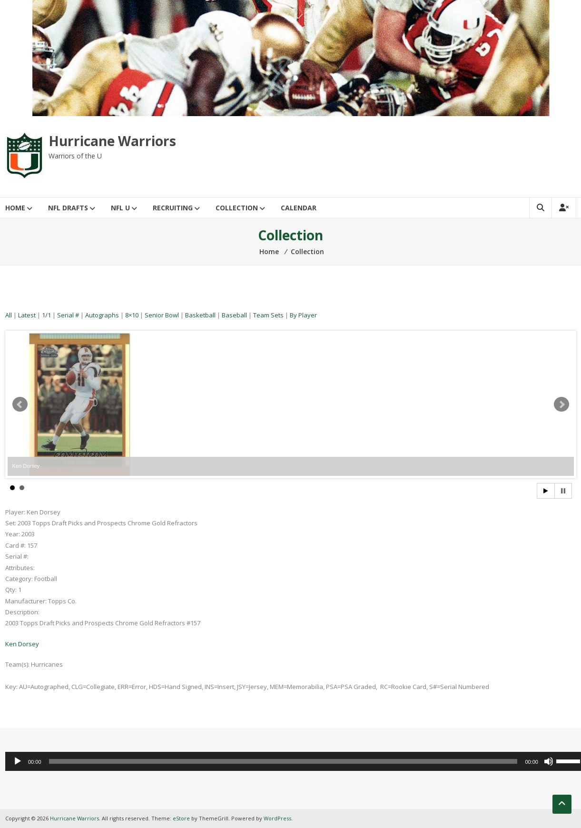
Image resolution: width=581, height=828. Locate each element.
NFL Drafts (68, 207)
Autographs (102, 315)
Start (545, 490)
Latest (27, 315)
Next (561, 404)
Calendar (298, 207)
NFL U (120, 207)
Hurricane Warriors (112, 141)
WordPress (277, 818)
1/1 (46, 315)
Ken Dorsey (22, 644)
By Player (303, 315)
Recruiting (173, 207)
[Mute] (548, 761)
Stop (563, 490)
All (8, 315)
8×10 (131, 315)
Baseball (234, 315)
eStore (181, 818)
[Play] (17, 761)
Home (15, 207)
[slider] (283, 761)
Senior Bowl (162, 315)
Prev (20, 404)
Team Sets (268, 315)
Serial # (68, 315)
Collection (237, 207)
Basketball (200, 315)
